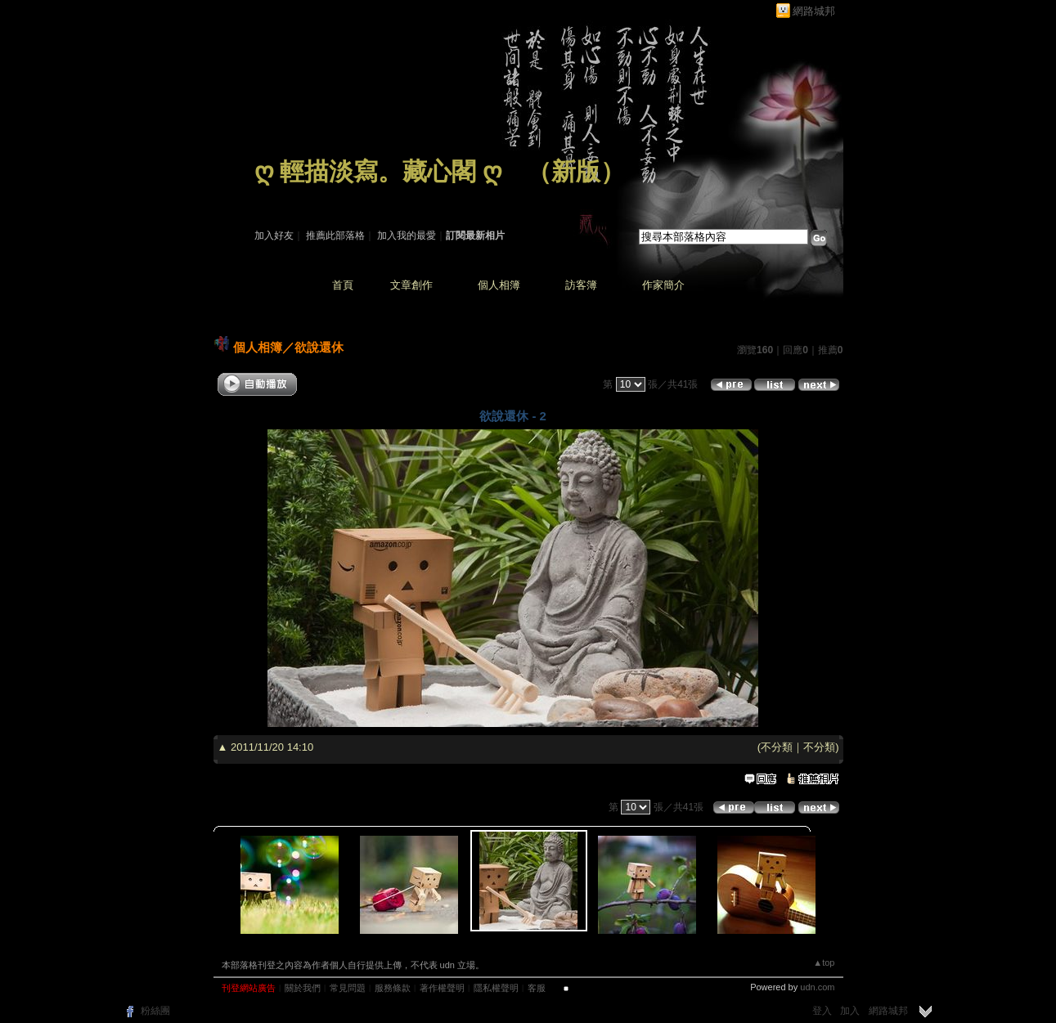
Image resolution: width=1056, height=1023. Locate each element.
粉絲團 (155, 1010)
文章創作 (411, 285)
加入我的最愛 (406, 235)
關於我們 (303, 988)
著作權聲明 (442, 988)
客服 (537, 988)
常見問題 (348, 988)
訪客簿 (581, 285)
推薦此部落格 (335, 235)
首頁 (342, 285)
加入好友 (274, 235)
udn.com (817, 987)
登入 (822, 1010)
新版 (575, 171)
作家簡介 (663, 285)
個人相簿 (499, 285)
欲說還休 (319, 347)
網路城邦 (814, 11)
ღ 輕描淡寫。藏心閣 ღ (378, 171)
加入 (850, 1010)
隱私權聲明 (496, 988)
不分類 (777, 747)
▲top (823, 962)
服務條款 (393, 988)
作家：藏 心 (280, 194)
